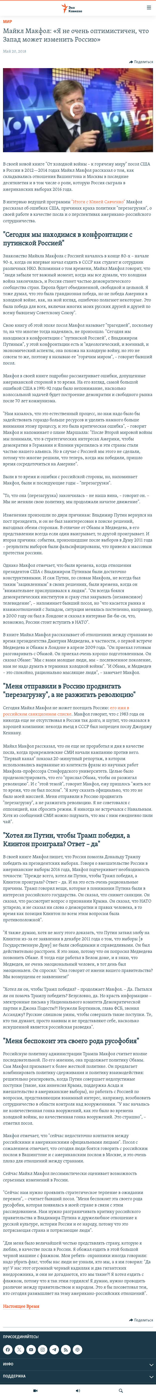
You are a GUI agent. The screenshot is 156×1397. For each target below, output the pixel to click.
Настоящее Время (21, 1306)
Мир (7, 22)
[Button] (141, 62)
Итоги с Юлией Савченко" (99, 202)
